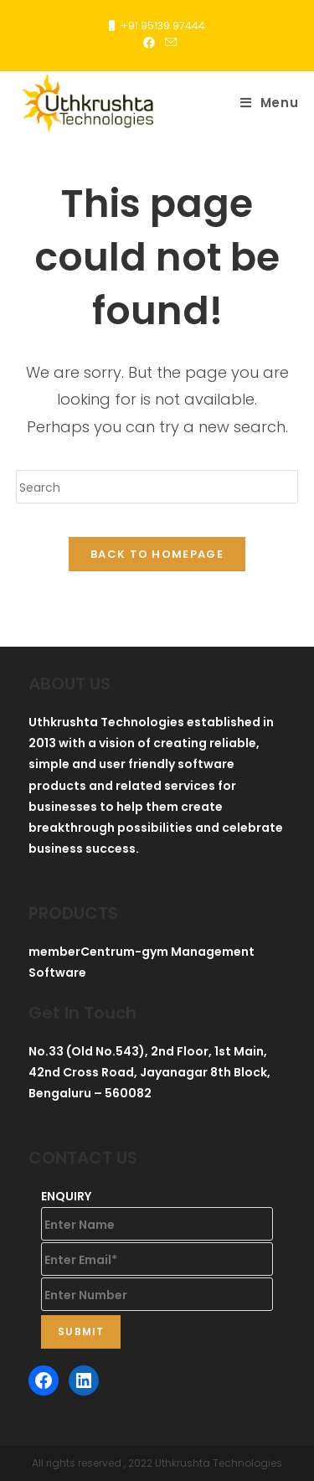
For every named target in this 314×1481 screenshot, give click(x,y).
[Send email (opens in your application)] (168, 42)
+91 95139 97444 (163, 25)
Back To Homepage (157, 554)
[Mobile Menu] (269, 103)
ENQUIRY (66, 1196)
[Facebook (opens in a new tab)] (149, 42)
